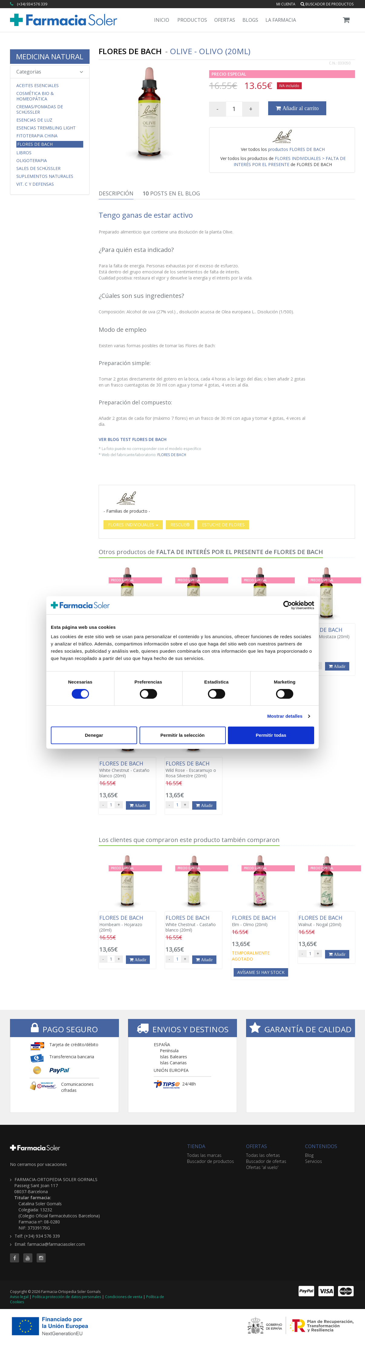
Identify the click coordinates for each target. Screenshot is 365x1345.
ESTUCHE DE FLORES (223, 524)
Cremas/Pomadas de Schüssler (39, 109)
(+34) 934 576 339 (32, 4)
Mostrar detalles (285, 716)
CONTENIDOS (321, 1146)
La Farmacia (280, 20)
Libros (23, 152)
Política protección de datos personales (66, 1296)
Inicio (161, 20)
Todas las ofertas (263, 1155)
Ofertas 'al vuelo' (262, 1167)
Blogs (250, 20)
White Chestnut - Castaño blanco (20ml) (127, 769)
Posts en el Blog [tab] (171, 193)
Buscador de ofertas (266, 1161)
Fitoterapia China (37, 136)
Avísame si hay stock (260, 972)
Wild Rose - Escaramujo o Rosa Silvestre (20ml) (194, 769)
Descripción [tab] (116, 193)
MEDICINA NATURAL (49, 56)
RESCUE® (180, 524)
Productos (192, 20)
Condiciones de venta (123, 1296)
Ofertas (224, 20)
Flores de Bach (35, 144)
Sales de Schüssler (38, 168)
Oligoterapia (31, 160)
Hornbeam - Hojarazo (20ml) (127, 924)
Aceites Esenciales (37, 85)
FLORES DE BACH (171, 454)
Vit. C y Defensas (35, 184)
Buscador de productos (327, 4)
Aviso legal (19, 1296)
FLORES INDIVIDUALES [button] (133, 524)
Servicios (313, 1161)
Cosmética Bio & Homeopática (35, 96)
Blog (309, 1155)
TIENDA (196, 1146)
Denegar (94, 735)
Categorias (49, 71)
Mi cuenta (285, 4)
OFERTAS (256, 1146)
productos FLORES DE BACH (296, 149)
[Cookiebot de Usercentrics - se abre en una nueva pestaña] (287, 605)
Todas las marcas (204, 1155)
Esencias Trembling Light (46, 128)
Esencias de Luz (34, 120)
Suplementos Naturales (44, 176)
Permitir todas (271, 735)
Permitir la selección (182, 735)
